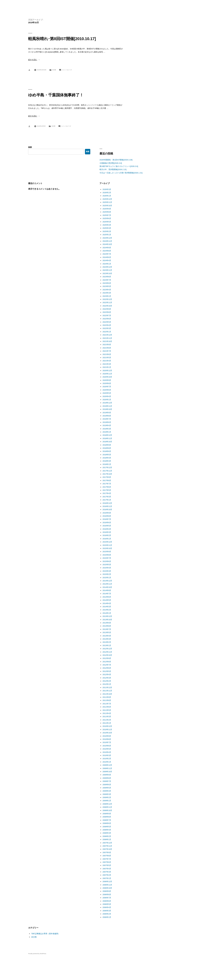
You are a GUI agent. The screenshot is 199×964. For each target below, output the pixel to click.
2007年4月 (107, 869)
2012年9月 (107, 658)
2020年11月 (107, 374)
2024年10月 (107, 244)
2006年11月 (107, 885)
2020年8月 (107, 383)
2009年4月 (107, 791)
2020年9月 (107, 380)
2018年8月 (107, 448)
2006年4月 (107, 907)
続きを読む (33, 60)
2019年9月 (107, 413)
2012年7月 (107, 665)
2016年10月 (107, 509)
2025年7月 (107, 215)
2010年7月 (107, 742)
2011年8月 (107, 700)
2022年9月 (107, 309)
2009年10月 (107, 772)
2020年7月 (107, 387)
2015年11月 (107, 545)
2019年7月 (107, 419)
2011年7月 (107, 704)
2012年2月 (107, 681)
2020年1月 (107, 400)
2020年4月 (107, 396)
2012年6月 (107, 668)
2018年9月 (107, 445)
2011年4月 (107, 713)
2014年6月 (107, 597)
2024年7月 (107, 254)
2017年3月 (107, 497)
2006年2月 (107, 914)
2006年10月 (107, 888)
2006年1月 (107, 917)
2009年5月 (107, 788)
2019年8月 (107, 416)
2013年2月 (107, 642)
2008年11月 (107, 807)
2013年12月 (107, 616)
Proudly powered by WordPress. (37, 953)
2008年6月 (107, 823)
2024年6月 (107, 257)
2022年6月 (107, 319)
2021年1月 (107, 367)
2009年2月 (107, 797)
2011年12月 (107, 687)
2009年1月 (107, 801)
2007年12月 (107, 843)
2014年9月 (107, 590)
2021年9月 (107, 345)
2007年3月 (107, 872)
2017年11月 (107, 471)
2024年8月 (107, 251)
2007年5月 (107, 865)
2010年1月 (107, 762)
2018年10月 (107, 442)
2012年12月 (107, 649)
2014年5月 (107, 600)
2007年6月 (107, 862)
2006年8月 (107, 894)
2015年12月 (107, 542)
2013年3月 (107, 639)
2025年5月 (107, 222)
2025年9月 (107, 209)
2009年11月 (107, 768)
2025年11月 (107, 202)
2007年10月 (107, 849)
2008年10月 (107, 810)
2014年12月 (107, 581)
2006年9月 (107, 891)
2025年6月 (107, 218)
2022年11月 (107, 302)
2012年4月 (107, 674)
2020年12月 (107, 371)
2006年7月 (107, 898)
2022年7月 (107, 315)
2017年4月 (107, 493)
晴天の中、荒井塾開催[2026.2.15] (113, 169)
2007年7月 (107, 859)
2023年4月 (107, 290)
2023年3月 (107, 293)
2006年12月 (107, 881)
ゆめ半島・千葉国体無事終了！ (55, 95)
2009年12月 (107, 765)
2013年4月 (107, 636)
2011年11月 (107, 691)
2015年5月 (107, 565)
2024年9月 (107, 248)
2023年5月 (107, 286)
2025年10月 (107, 206)
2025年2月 (107, 231)
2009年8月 (107, 778)
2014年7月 (107, 594)
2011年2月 (107, 720)
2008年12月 (107, 804)
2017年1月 (107, 500)
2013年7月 (107, 629)
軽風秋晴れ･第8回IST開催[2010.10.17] (62, 39)
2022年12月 (107, 299)
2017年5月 (107, 490)
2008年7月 (107, 820)
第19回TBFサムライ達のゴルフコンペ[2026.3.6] (119, 166)
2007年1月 (107, 878)
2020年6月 (107, 390)
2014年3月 (107, 607)
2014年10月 (107, 587)
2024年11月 (107, 241)
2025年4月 (107, 225)
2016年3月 (107, 532)
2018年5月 (107, 455)
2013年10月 (107, 620)
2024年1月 (107, 264)
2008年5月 (107, 827)
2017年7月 (107, 484)
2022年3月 (107, 328)
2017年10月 (107, 474)
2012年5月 (107, 671)
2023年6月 (107, 283)
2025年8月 (107, 212)
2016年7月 (107, 519)
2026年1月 (107, 196)
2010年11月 (107, 729)
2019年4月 (107, 425)
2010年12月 (107, 726)
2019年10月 (107, 409)
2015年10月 (107, 548)
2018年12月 (107, 435)
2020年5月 (107, 393)
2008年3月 (107, 833)
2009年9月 (107, 775)
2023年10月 (107, 273)
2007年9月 (107, 852)
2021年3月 (107, 364)
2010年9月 (107, 736)
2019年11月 (107, 406)
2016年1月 (107, 539)
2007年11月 (107, 846)
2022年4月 (107, 325)
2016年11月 (107, 506)
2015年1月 (107, 578)
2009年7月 (107, 781)
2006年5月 (107, 904)
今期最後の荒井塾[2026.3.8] (111, 163)
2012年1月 (107, 684)
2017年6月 (107, 487)
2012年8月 (107, 662)
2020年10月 (107, 377)
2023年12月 (107, 267)
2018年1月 (107, 464)
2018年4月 (107, 458)
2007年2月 (107, 875)
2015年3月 (107, 571)
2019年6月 (107, 422)
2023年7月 (107, 280)
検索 (30, 147)
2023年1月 (107, 296)
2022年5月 (107, 322)
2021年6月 (107, 354)
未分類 (54, 70)
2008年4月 (107, 830)
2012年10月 (107, 655)
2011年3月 (107, 716)
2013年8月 (107, 626)
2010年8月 (107, 739)
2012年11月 (107, 652)
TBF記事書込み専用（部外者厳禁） (45, 934)
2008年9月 (107, 814)
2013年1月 (107, 645)
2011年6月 (107, 707)
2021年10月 (107, 341)
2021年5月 (107, 358)
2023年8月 (107, 277)
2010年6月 (107, 746)
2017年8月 (107, 480)
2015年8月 (107, 555)
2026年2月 (107, 193)
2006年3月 (107, 911)
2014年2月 (107, 610)
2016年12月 (107, 503)
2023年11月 (107, 270)
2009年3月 (107, 794)
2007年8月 (107, 856)
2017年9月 (107, 477)
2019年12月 (107, 403)
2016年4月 (107, 529)
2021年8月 (107, 348)
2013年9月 (107, 623)
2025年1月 (107, 235)
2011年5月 (107, 710)
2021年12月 (107, 335)
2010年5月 (107, 749)
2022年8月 (107, 312)
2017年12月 (107, 467)
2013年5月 (107, 632)
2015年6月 (107, 561)
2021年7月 (107, 351)
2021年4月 (107, 361)
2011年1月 (107, 723)
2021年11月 (107, 338)
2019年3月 (107, 429)
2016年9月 (107, 513)
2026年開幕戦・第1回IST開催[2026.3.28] (116, 160)
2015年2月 (107, 574)
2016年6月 (107, 522)
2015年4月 (107, 568)
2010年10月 (107, 733)
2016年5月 (107, 526)
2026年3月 (107, 189)
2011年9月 (107, 697)
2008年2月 (107, 836)
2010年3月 (107, 755)
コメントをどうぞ (67, 70)
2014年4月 (107, 603)
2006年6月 (107, 901)
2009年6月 (107, 785)
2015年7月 (107, 558)
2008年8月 (107, 817)
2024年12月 (107, 238)
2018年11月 (107, 438)
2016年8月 (107, 516)
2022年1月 (107, 332)
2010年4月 (107, 752)
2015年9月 (107, 552)
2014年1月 (107, 613)
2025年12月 (107, 199)
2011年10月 (107, 694)
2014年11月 (107, 584)
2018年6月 (107, 451)
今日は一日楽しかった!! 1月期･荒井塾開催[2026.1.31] (121, 173)
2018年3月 (107, 461)
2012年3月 (107, 678)
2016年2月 (107, 535)
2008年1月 (107, 839)
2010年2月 (107, 759)
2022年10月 (107, 306)
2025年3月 (107, 228)
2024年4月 (107, 260)
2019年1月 (107, 432)
